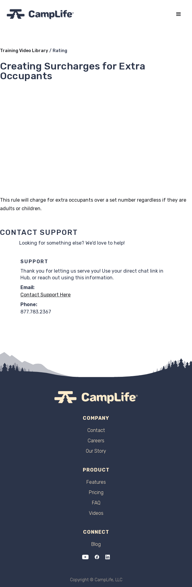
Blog (96, 544)
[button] (178, 14)
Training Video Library (24, 50)
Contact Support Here (45, 295)
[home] (40, 14)
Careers (96, 440)
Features (96, 482)
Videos (96, 513)
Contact (96, 430)
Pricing (96, 492)
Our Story (96, 451)
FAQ (96, 502)
